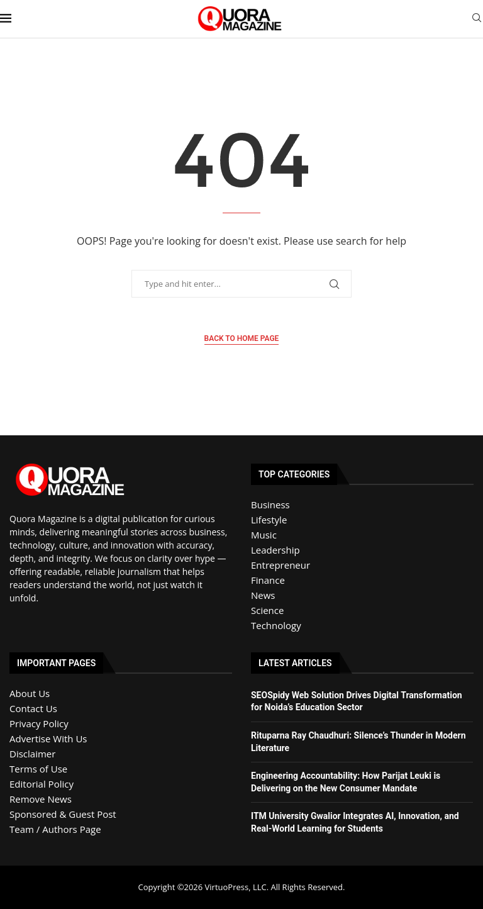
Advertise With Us (48, 738)
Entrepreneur (280, 565)
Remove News (40, 799)
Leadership (275, 550)
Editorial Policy (41, 784)
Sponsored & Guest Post (62, 814)
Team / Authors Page (55, 829)
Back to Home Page (241, 338)
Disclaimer (32, 753)
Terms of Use (38, 768)
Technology (276, 625)
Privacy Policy (39, 723)
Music (264, 534)
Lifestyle (269, 519)
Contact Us (33, 708)
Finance (268, 580)
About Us (29, 693)
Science (267, 610)
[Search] (476, 19)
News (263, 595)
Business (270, 504)
